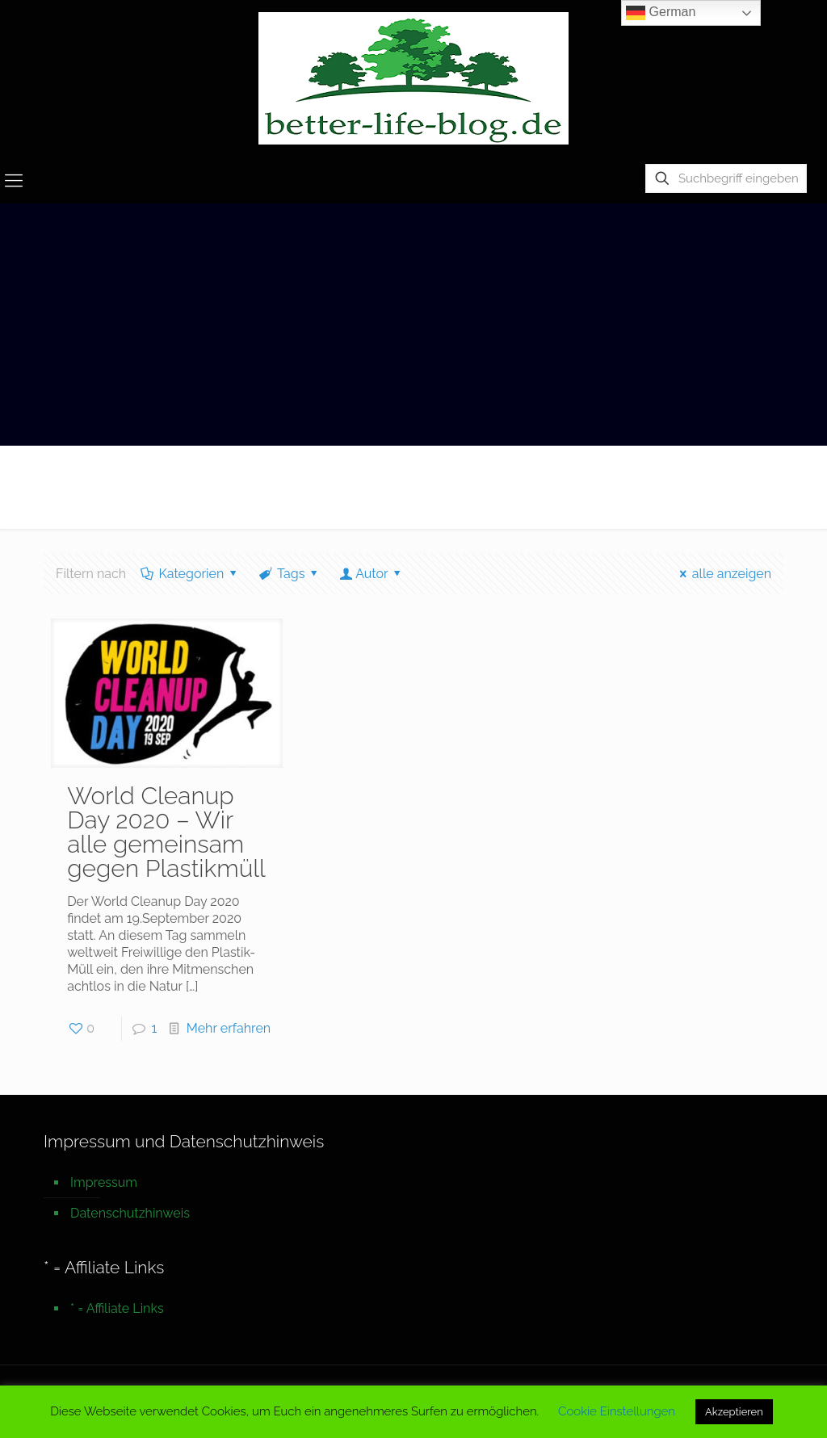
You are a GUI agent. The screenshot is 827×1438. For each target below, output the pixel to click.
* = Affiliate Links (117, 1308)
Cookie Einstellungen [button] (616, 1411)
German (660, 13)
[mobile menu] (13, 180)
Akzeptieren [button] (734, 1412)
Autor (372, 573)
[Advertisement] (413, 325)
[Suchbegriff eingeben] (726, 178)
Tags (290, 573)
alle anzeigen (722, 573)
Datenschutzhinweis (130, 1213)
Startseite (727, 479)
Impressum (103, 1182)
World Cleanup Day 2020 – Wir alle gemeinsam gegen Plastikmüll (166, 832)
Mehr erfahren (229, 1028)
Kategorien (190, 573)
